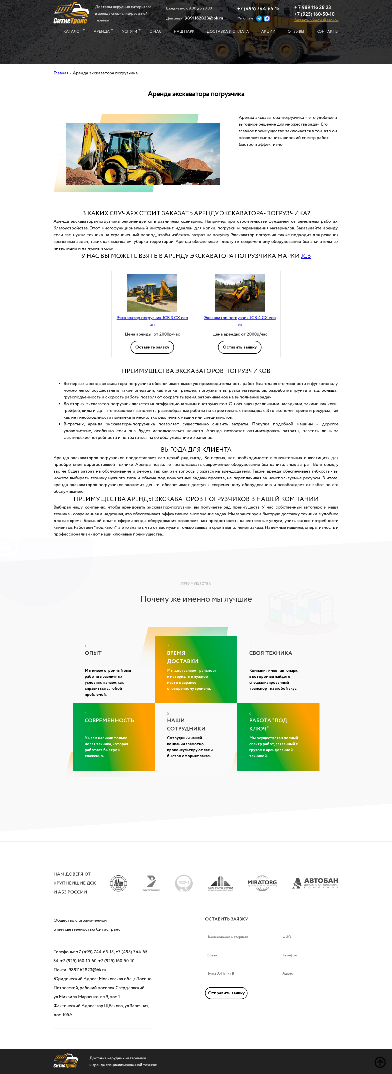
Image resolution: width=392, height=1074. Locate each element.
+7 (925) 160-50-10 (314, 14)
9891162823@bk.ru (203, 18)
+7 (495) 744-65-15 (258, 8)
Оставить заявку (152, 347)
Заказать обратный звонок (316, 20)
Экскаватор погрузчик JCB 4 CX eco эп (240, 321)
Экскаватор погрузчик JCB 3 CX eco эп (152, 321)
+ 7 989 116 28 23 (312, 7)
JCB (306, 256)
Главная (61, 73)
